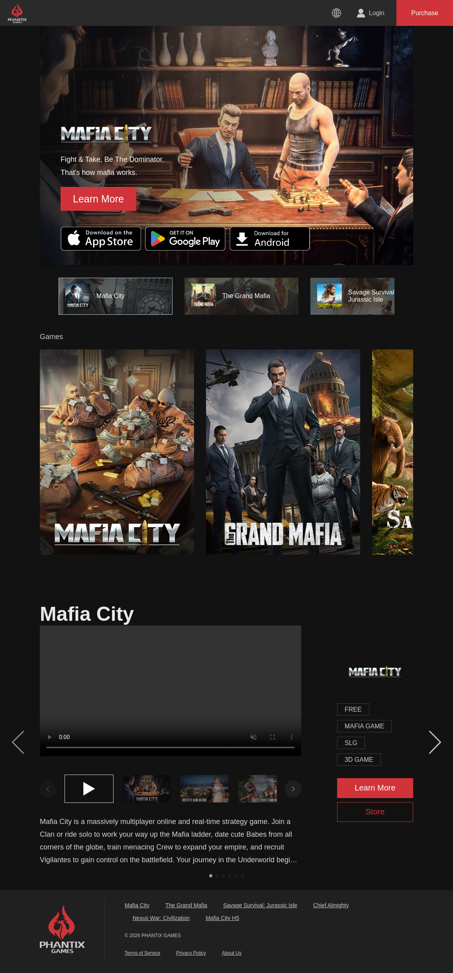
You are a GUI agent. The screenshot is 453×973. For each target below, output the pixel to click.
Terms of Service (142, 953)
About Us (231, 953)
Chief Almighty (331, 905)
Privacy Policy (191, 953)
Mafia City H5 (222, 918)
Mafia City (137, 905)
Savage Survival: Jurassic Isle (260, 905)
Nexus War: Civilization (161, 918)
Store (375, 811)
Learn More (98, 198)
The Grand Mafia (186, 905)
